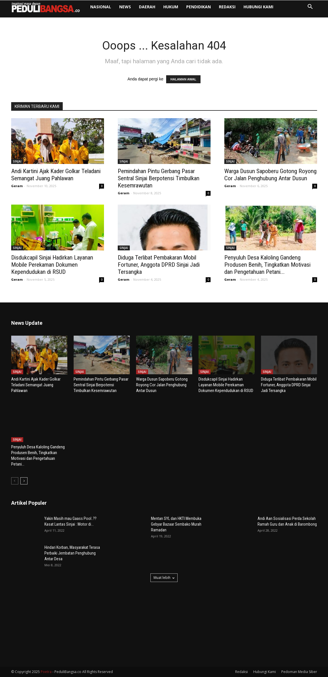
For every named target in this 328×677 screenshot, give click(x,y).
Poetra (46, 671)
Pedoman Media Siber (299, 671)
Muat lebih (164, 577)
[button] (310, 7)
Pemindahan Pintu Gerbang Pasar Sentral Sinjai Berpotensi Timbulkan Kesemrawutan (158, 178)
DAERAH (147, 6)
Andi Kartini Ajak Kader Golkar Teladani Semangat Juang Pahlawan (56, 175)
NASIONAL (100, 6)
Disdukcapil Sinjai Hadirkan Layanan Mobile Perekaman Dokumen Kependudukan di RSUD (52, 264)
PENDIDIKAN (198, 6)
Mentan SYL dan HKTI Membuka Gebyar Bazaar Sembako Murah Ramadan (176, 524)
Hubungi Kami (258, 6)
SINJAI (17, 161)
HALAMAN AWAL (183, 79)
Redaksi (227, 6)
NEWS (125, 6)
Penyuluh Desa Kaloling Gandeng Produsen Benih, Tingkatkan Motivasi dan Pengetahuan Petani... (267, 264)
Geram (17, 186)
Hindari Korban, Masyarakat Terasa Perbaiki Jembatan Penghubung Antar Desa (72, 553)
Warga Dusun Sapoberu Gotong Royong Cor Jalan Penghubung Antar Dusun (270, 175)
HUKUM (170, 6)
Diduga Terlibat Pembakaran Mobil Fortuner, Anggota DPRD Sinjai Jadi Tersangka (159, 264)
